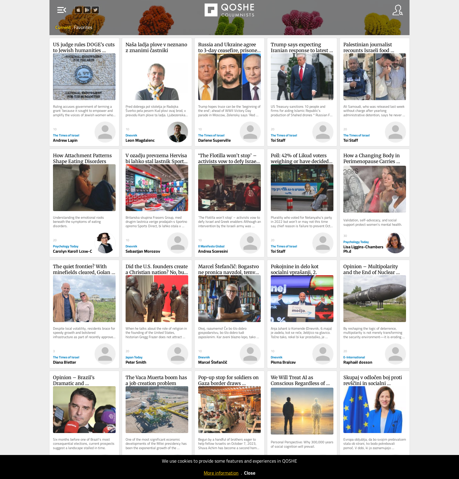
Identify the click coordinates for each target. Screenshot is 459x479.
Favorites (83, 27)
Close (249, 472)
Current (63, 27)
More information (221, 472)
